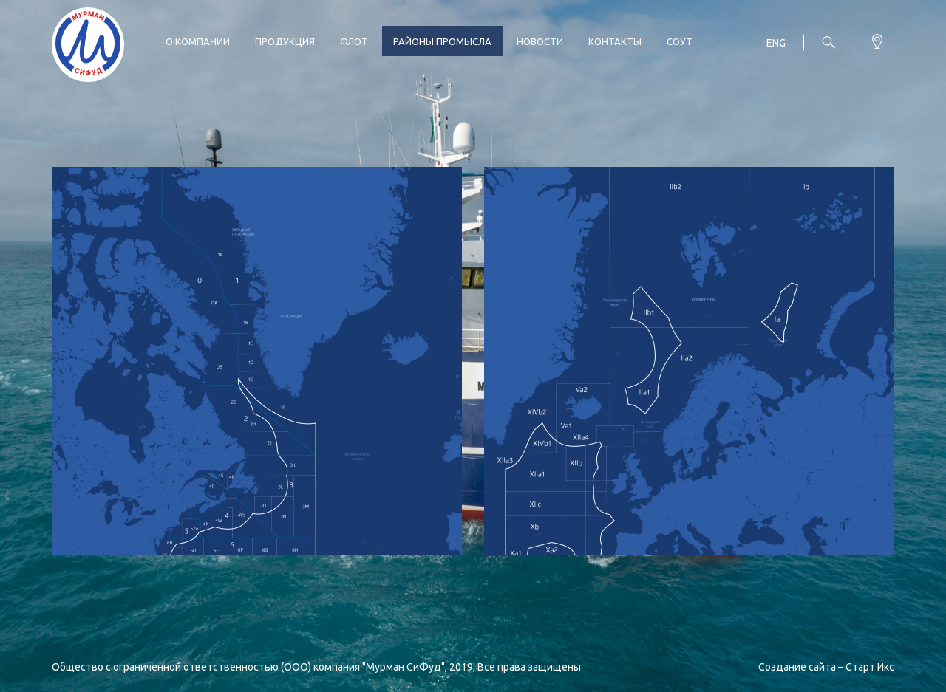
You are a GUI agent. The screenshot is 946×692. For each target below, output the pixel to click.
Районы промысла (442, 41)
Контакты (615, 41)
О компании (198, 41)
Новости (540, 41)
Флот (354, 41)
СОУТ (680, 41)
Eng (776, 43)
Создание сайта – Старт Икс (826, 667)
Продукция (285, 41)
